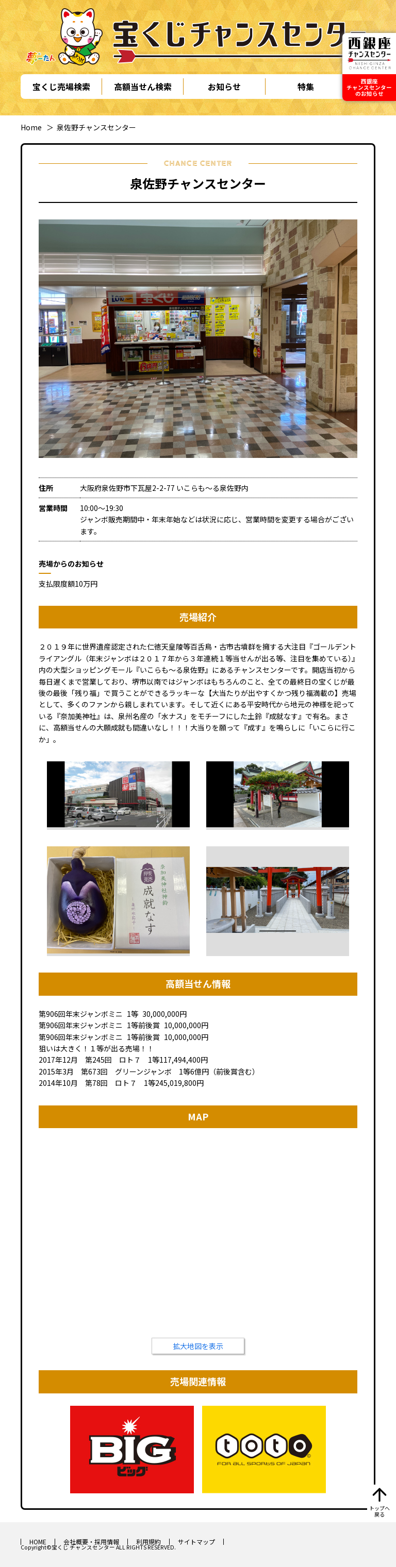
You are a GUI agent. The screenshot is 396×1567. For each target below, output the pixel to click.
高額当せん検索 (143, 86)
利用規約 (148, 1541)
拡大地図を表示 (198, 1346)
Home (31, 127)
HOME (37, 1541)
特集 (306, 86)
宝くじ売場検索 (61, 86)
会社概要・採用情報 (91, 1541)
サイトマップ (196, 1541)
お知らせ (224, 86)
